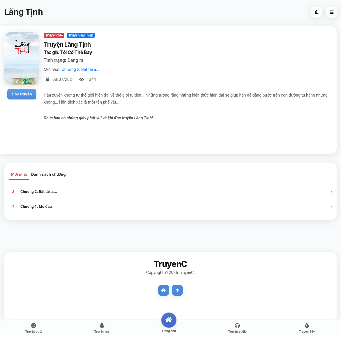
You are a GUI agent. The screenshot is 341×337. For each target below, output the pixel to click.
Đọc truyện (22, 94)
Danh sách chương (48, 174)
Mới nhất (19, 174)
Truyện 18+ (54, 35)
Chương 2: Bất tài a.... (81, 69)
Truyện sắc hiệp (80, 35)
